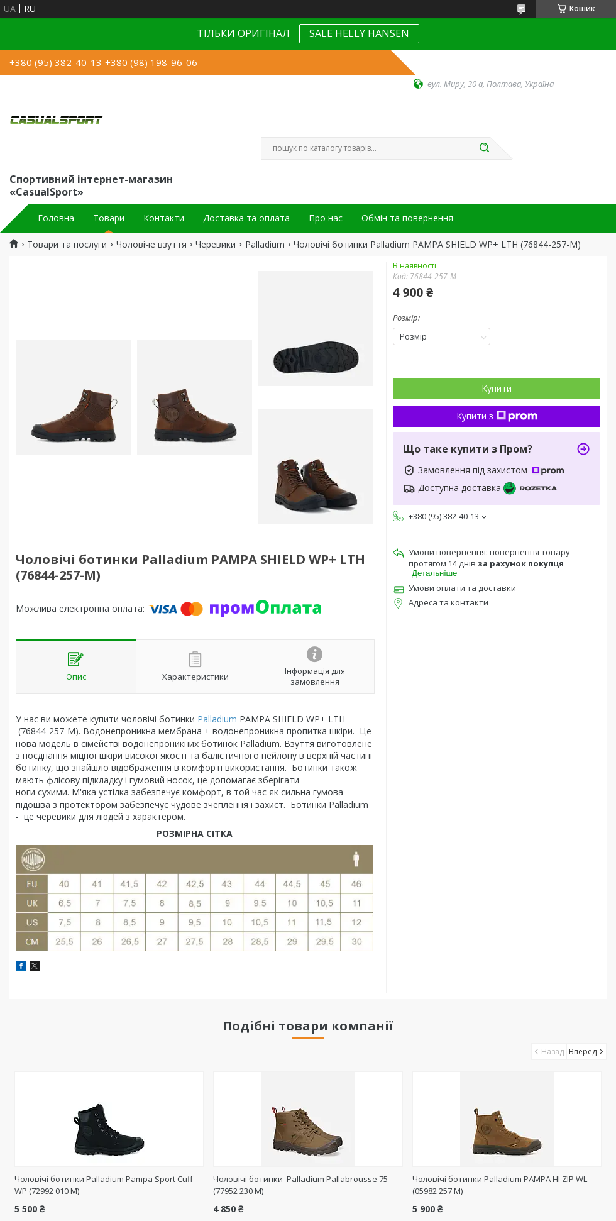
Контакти (163, 218)
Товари (108, 218)
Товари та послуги (67, 244)
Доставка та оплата (246, 218)
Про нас (326, 218)
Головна (56, 218)
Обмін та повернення (407, 218)
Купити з (496, 416)
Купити (496, 388)
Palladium (265, 244)
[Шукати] (484, 148)
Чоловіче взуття (151, 244)
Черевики (215, 244)
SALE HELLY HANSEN (359, 33)
